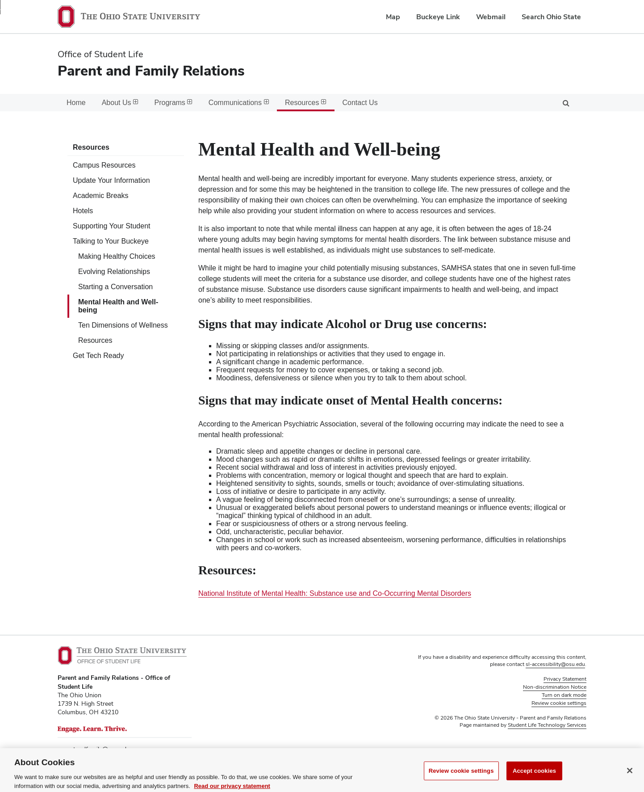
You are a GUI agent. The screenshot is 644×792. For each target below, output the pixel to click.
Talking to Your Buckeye (111, 241)
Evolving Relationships (114, 271)
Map (393, 16)
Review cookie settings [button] (558, 703)
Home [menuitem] (76, 102)
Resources (91, 147)
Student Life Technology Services (547, 725)
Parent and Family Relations (151, 70)
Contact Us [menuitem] (360, 102)
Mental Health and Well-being (118, 306)
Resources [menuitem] (305, 102)
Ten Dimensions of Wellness (123, 325)
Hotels (83, 211)
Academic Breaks (101, 195)
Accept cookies (534, 780)
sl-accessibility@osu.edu (555, 664)
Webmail (491, 16)
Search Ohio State (551, 16)
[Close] (630, 780)
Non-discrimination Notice (554, 687)
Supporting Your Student (111, 226)
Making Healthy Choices (116, 256)
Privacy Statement (565, 678)
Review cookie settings (461, 780)
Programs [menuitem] (173, 102)
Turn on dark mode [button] (564, 695)
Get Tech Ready (98, 355)
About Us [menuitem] (120, 102)
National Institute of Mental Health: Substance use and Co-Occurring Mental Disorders (334, 593)
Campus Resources (104, 165)
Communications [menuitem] (239, 102)
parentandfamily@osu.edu (94, 749)
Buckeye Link (438, 16)
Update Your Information (111, 180)
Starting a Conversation (115, 287)
